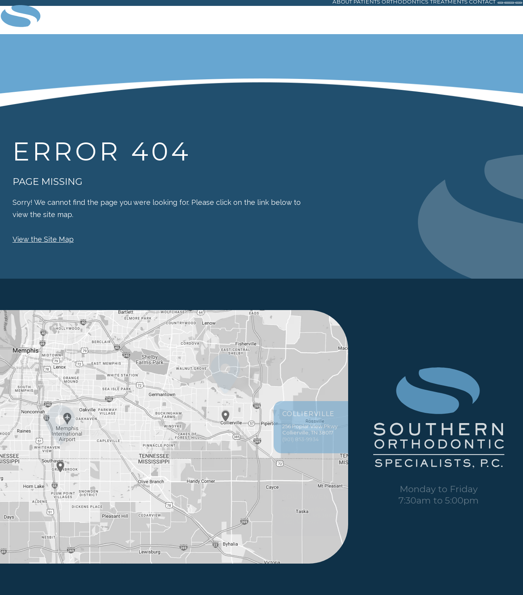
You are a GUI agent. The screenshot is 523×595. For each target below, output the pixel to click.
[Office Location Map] (225, 409)
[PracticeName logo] (438, 418)
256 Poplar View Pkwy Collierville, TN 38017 (311, 444)
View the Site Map (43, 239)
